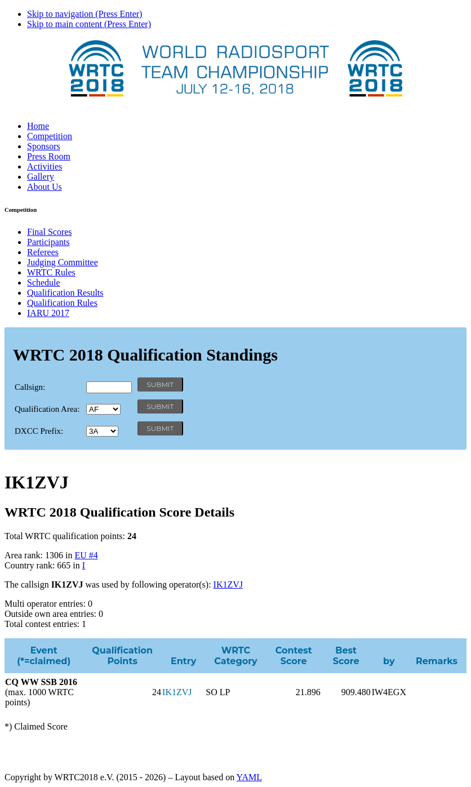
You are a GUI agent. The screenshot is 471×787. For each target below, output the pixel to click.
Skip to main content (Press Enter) (89, 24)
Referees (43, 252)
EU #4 (85, 555)
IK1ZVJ (228, 584)
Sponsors (43, 146)
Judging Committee (62, 262)
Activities (44, 166)
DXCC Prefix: (39, 430)
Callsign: (30, 387)
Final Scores (49, 232)
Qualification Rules (62, 303)
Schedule (43, 282)
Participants (48, 242)
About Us (44, 187)
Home (38, 126)
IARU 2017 (48, 313)
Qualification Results (65, 292)
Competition (49, 136)
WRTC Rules (51, 272)
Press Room (48, 156)
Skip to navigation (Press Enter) (84, 14)
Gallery (40, 176)
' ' (103, 409)
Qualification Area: (47, 408)
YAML (249, 777)
